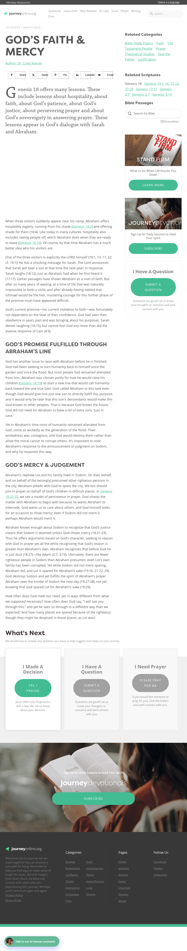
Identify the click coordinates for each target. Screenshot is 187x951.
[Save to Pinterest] (60, 75)
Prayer (125, 11)
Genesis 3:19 (162, 94)
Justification (147, 59)
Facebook (160, 862)
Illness (90, 875)
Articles (123, 875)
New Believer (88, 11)
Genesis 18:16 (29, 243)
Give (51, 16)
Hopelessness (94, 868)
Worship (123, 894)
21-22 (174, 83)
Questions (54, 11)
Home (122, 862)
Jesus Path (70, 11)
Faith (160, 43)
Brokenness (73, 868)
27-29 (129, 89)
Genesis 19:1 (154, 83)
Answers (123, 868)
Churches (124, 888)
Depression (73, 888)
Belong (136, 11)
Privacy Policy (14, 895)
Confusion (72, 875)
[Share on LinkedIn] (82, 75)
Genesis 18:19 (30, 383)
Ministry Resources (18, 2)
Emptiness (72, 894)
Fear (68, 901)
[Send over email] (104, 75)
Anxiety (70, 862)
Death (70, 881)
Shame (90, 894)
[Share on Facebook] (16, 75)
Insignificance (95, 881)
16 (167, 83)
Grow (114, 11)
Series (122, 881)
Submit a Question (153, 287)
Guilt (89, 862)
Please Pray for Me (150, 683)
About (122, 901)
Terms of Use (13, 900)
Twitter (158, 868)
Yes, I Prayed (33, 688)
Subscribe (153, 248)
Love (89, 888)
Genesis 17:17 (146, 89)
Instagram (160, 875)
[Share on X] (38, 75)
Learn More (153, 185)
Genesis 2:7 (141, 94)
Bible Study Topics (139, 43)
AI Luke (104, 11)
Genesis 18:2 (82, 226)
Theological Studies (140, 54)
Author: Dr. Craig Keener (23, 63)
